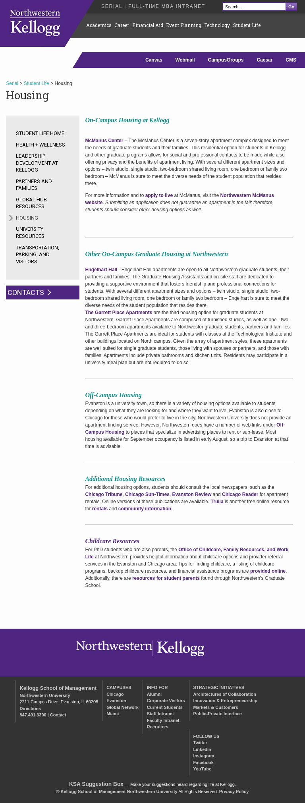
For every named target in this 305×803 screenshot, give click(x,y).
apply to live (159, 195)
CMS (291, 60)
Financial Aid (147, 25)
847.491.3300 (32, 714)
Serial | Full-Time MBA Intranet (153, 6)
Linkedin (202, 749)
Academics (99, 25)
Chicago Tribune (103, 494)
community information (144, 509)
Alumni (154, 694)
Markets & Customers (215, 707)
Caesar (264, 60)
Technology (217, 25)
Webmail (185, 60)
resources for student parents (166, 578)
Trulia (217, 501)
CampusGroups (226, 60)
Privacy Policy (234, 791)
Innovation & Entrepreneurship (225, 700)
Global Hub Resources (31, 203)
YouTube (202, 768)
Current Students (165, 707)
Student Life (247, 25)
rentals (100, 509)
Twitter (200, 742)
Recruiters (157, 726)
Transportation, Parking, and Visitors (37, 254)
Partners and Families (34, 184)
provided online (268, 571)
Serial (12, 83)
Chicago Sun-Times (147, 494)
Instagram (203, 755)
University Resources (30, 232)
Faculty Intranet (163, 720)
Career (121, 25)
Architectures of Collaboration (224, 694)
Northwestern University (44, 695)
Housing (27, 218)
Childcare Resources (112, 541)
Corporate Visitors (166, 700)
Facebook (203, 762)
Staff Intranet (160, 713)
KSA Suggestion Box (96, 784)
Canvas (153, 60)
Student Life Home (40, 133)
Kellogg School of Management (58, 688)
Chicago (115, 694)
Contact (58, 714)
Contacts (26, 292)
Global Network (122, 707)
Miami (112, 713)
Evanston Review (192, 494)
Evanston (116, 700)
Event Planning (183, 25)
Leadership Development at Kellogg (37, 163)
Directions (30, 708)
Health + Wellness (40, 145)
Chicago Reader (240, 494)
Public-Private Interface (217, 713)
